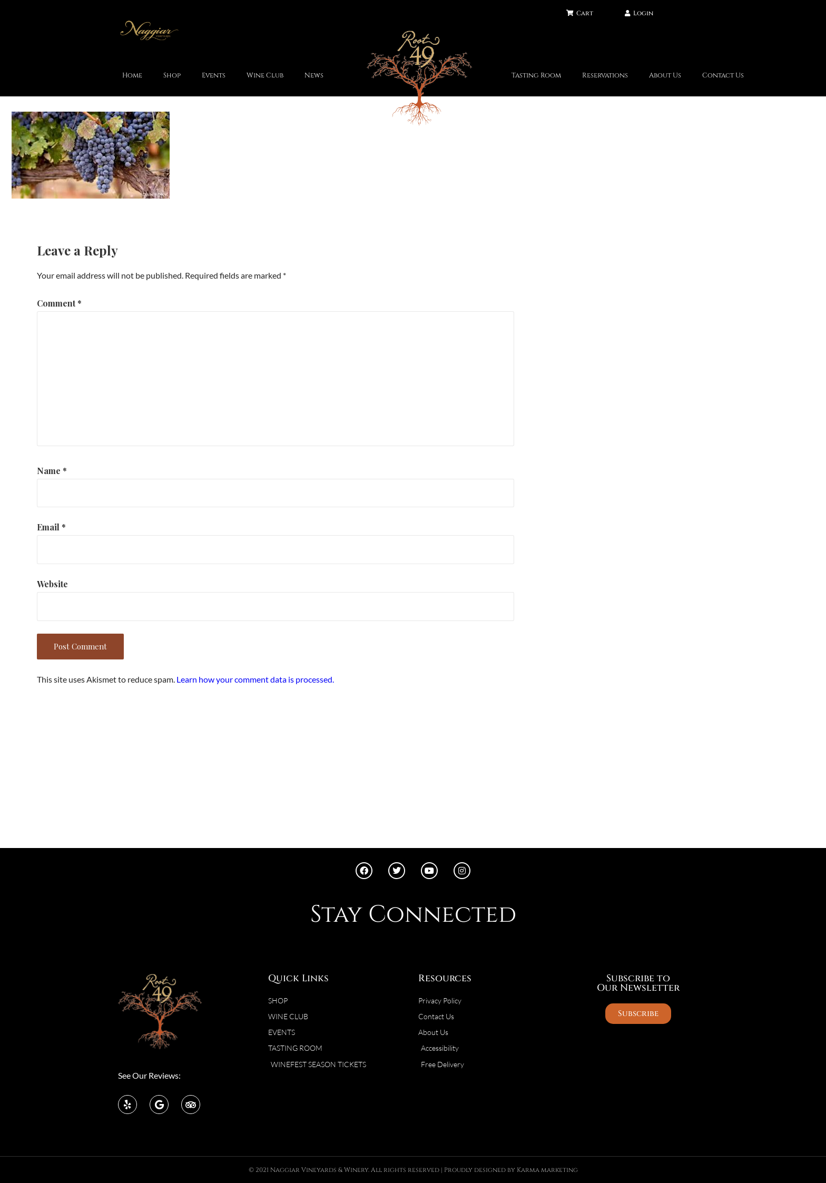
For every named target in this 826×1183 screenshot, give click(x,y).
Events (213, 75)
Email (51, 527)
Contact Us (723, 75)
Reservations (605, 75)
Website (52, 583)
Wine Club (265, 75)
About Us (665, 75)
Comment (59, 303)
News (313, 75)
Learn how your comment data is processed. (255, 679)
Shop (172, 75)
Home (132, 75)
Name (52, 470)
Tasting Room (536, 75)
